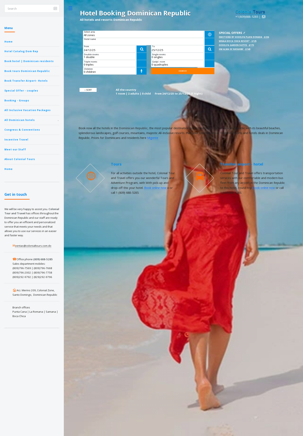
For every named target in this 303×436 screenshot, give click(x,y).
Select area (89, 31)
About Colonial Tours (19, 159)
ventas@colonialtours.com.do (33, 246)
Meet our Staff (15, 149)
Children (88, 69)
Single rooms (159, 54)
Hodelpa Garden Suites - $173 (236, 45)
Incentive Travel (16, 139)
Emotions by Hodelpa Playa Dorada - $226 (244, 37)
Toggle (70, 8)
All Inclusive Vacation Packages (27, 110)
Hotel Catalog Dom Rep (21, 51)
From (86, 46)
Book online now (155, 188)
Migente (152, 138)
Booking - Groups (16, 100)
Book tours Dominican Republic (27, 71)
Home (8, 41)
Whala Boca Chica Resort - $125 (237, 41)
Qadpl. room (158, 61)
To (153, 46)
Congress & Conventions (22, 129)
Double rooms (91, 54)
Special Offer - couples (21, 90)
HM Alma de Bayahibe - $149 (234, 49)
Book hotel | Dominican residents (29, 61)
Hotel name (90, 39)
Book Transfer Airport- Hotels (26, 80)
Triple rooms (90, 61)
